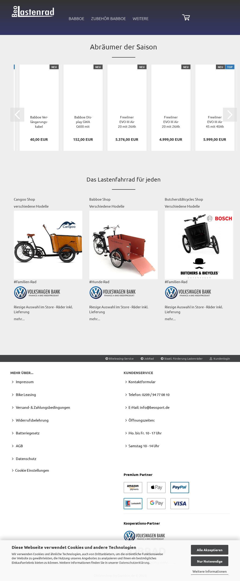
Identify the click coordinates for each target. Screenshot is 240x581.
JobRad (147, 358)
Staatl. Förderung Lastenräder (182, 358)
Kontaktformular (142, 381)
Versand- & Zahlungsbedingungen (42, 407)
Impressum (24, 381)
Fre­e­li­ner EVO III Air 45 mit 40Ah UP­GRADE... (215, 122)
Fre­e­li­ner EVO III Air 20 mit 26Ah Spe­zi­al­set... (127, 122)
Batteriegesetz (27, 433)
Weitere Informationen (210, 571)
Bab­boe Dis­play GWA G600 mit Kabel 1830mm (83, 122)
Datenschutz (25, 458)
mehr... (19, 318)
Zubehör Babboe (108, 18)
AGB (19, 445)
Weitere (140, 18)
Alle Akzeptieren (209, 550)
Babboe (76, 18)
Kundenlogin (220, 358)
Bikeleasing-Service (119, 358)
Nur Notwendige (209, 561)
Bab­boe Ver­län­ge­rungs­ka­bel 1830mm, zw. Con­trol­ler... (39, 122)
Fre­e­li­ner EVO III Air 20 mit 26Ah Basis (171, 122)
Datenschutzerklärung (134, 562)
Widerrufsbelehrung (32, 420)
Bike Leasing (25, 394)
